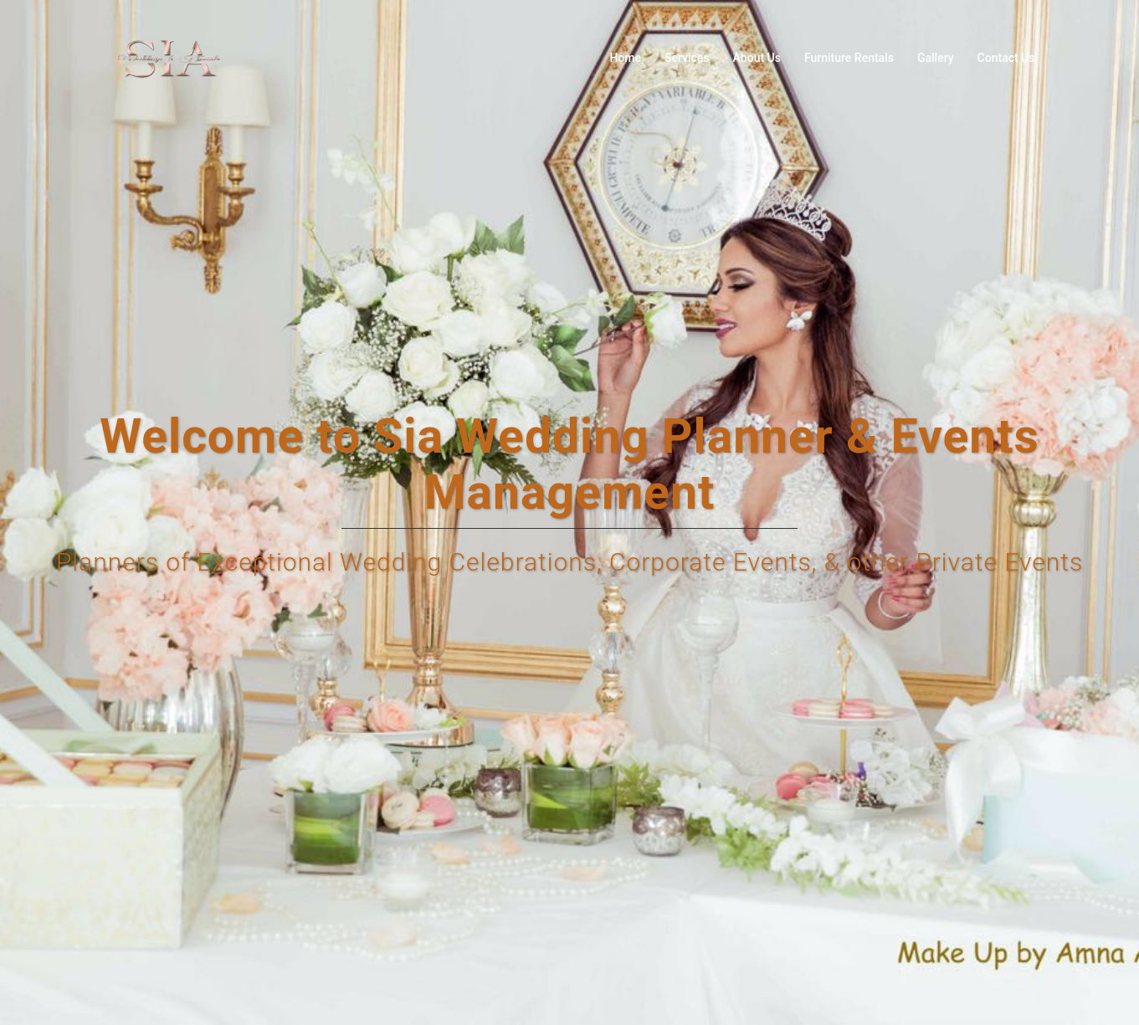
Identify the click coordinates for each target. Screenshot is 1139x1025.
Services (687, 57)
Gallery (935, 57)
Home (625, 57)
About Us (757, 57)
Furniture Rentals (849, 57)
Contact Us (1006, 57)
